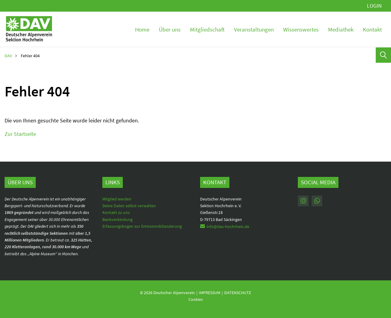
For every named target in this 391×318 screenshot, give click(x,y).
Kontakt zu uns (116, 212)
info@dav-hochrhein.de (227, 226)
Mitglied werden (116, 199)
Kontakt (372, 29)
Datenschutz (237, 292)
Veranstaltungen (254, 29)
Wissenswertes (301, 29)
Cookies (195, 299)
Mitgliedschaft (207, 29)
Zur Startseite (20, 133)
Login (374, 5)
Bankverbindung (117, 219)
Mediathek (340, 29)
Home (142, 29)
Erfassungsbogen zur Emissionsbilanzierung (142, 226)
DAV (8, 55)
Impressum (209, 292)
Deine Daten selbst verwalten (129, 205)
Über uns (170, 29)
